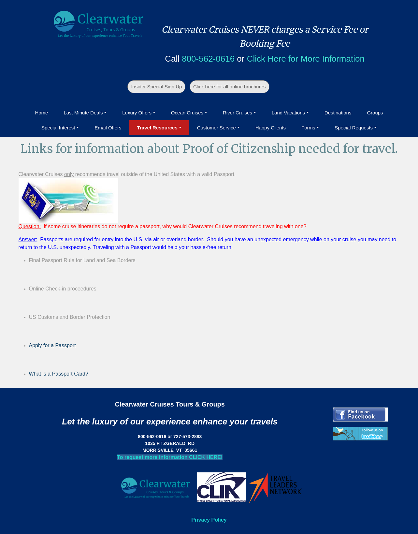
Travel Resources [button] (157, 127)
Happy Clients (270, 127)
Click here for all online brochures (229, 86)
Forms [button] (308, 127)
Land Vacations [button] (288, 112)
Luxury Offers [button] (136, 112)
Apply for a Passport (52, 345)
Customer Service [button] (216, 127)
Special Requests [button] (354, 127)
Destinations (338, 112)
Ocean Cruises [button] (187, 112)
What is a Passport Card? (58, 374)
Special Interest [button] (58, 127)
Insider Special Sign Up (156, 86)
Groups (375, 112)
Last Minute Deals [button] (83, 112)
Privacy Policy (209, 520)
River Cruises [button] (237, 112)
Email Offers (107, 127)
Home (41, 112)
